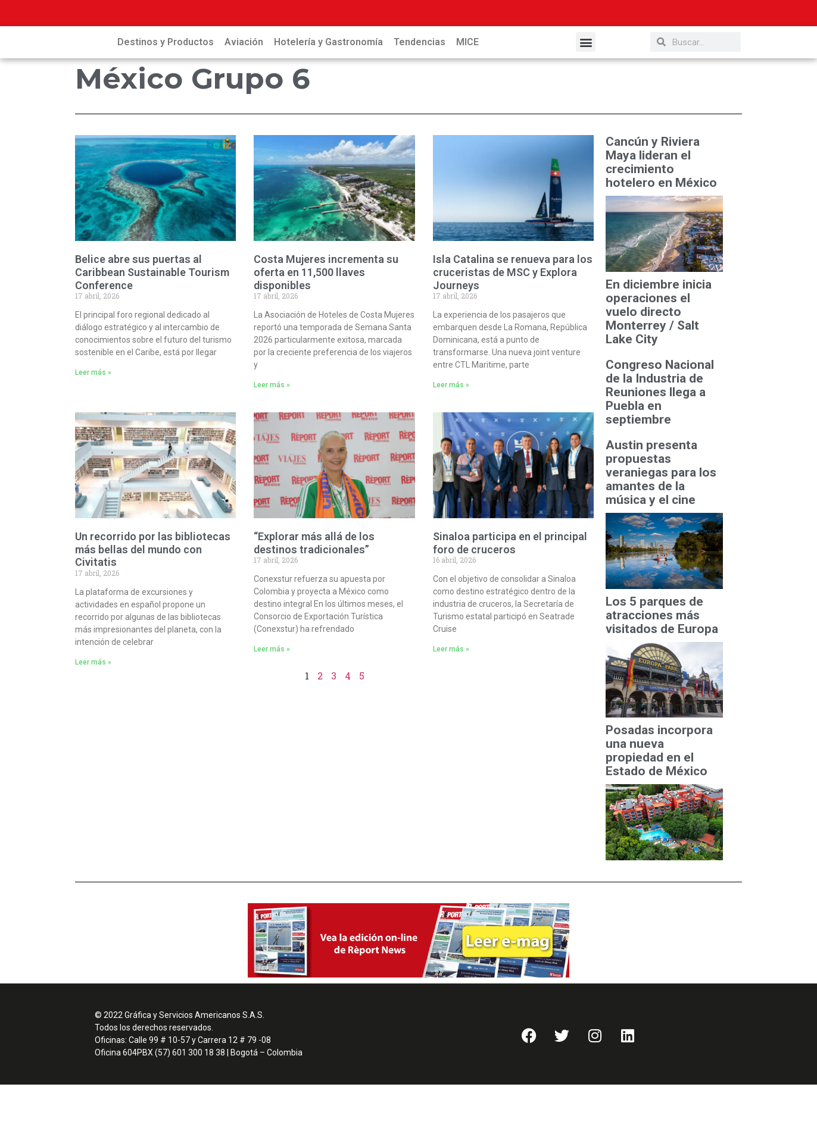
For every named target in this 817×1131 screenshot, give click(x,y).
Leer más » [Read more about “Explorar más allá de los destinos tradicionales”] (272, 695)
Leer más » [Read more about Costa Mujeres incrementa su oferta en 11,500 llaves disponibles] (272, 431)
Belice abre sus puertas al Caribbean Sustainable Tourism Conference (152, 318)
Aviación (243, 88)
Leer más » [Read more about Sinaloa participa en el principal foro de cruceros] (451, 695)
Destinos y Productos (165, 88)
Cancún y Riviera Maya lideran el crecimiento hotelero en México (661, 208)
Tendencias (419, 88)
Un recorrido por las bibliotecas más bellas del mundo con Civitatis (152, 596)
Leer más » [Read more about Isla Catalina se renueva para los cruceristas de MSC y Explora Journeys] (451, 431)
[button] (585, 88)
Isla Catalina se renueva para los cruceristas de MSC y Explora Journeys (513, 318)
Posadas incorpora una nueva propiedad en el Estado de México (659, 797)
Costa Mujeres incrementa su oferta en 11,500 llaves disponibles (326, 318)
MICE (467, 88)
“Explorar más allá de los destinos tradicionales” (314, 589)
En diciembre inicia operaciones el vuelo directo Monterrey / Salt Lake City (659, 358)
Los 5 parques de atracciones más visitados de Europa (663, 661)
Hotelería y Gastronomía (328, 88)
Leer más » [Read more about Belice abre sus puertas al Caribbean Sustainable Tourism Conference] (93, 419)
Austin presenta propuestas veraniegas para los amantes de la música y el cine (661, 519)
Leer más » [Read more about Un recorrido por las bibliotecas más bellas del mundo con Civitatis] (93, 708)
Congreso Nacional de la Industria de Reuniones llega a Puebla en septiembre (660, 439)
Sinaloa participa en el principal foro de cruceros (510, 589)
